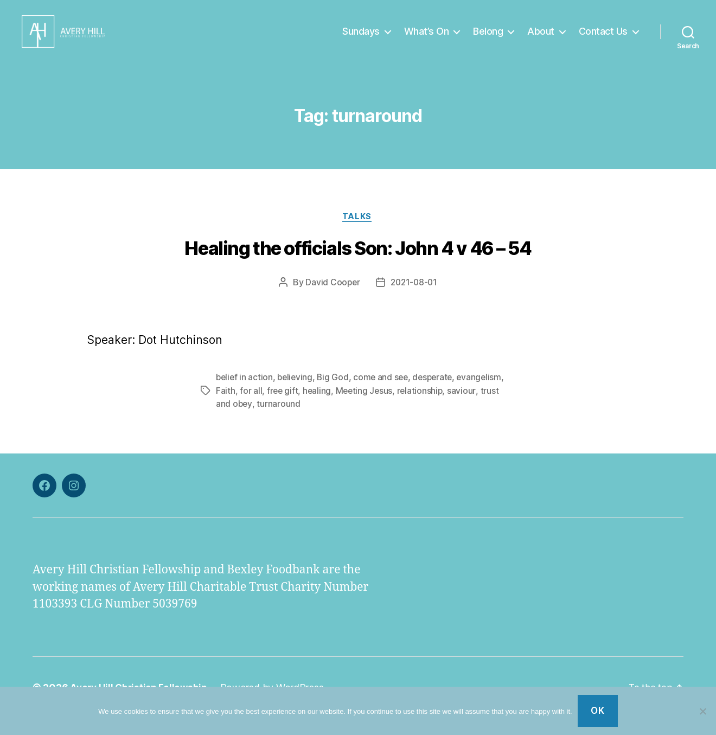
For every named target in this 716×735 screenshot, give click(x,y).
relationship (423, 407)
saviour (465, 407)
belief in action (245, 394)
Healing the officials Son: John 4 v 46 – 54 (357, 266)
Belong (488, 39)
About (540, 39)
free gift (283, 407)
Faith (225, 407)
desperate (438, 394)
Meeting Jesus (366, 407)
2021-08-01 (414, 300)
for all (251, 407)
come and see (385, 394)
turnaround (279, 421)
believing (297, 394)
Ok (597, 710)
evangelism (486, 394)
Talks (358, 234)
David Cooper (331, 300)
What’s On (426, 39)
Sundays (361, 39)
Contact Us (603, 39)
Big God (336, 394)
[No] (702, 711)
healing (318, 407)
